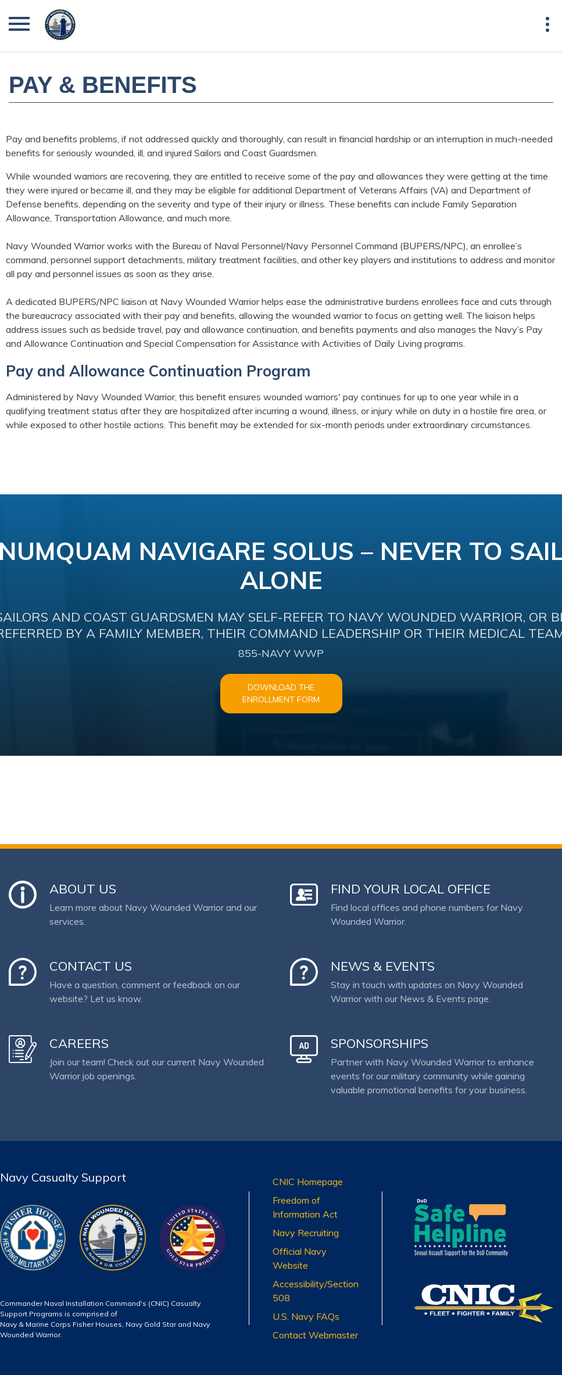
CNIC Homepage (308, 1181)
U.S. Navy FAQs (306, 1316)
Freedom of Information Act (305, 1207)
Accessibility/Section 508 (316, 1291)
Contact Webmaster (315, 1335)
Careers (79, 1043)
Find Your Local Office (411, 889)
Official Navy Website (300, 1258)
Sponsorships (379, 1043)
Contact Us (90, 966)
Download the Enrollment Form (281, 693)
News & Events (383, 966)
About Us (82, 889)
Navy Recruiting (306, 1232)
